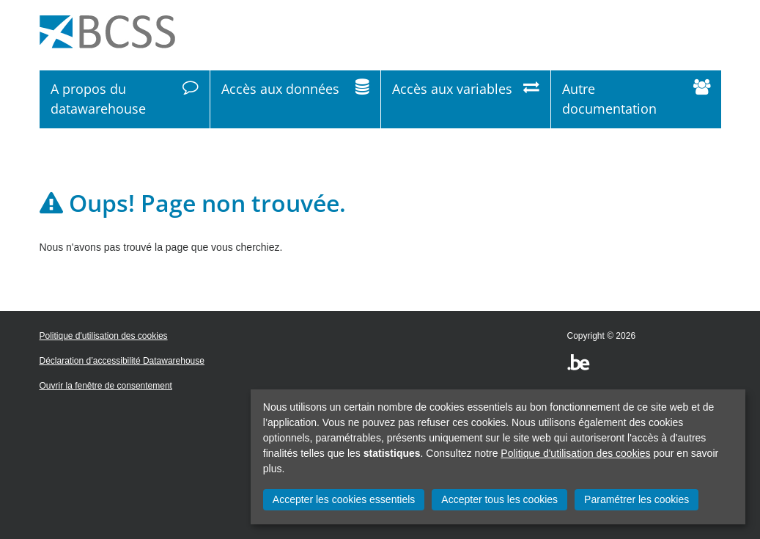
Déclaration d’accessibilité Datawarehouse (122, 361)
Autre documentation (636, 99)
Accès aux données (295, 99)
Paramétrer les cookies (636, 499)
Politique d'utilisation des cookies (575, 453)
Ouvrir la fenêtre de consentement (106, 386)
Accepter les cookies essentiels (344, 499)
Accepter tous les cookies (499, 499)
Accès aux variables (466, 99)
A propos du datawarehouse (125, 99)
